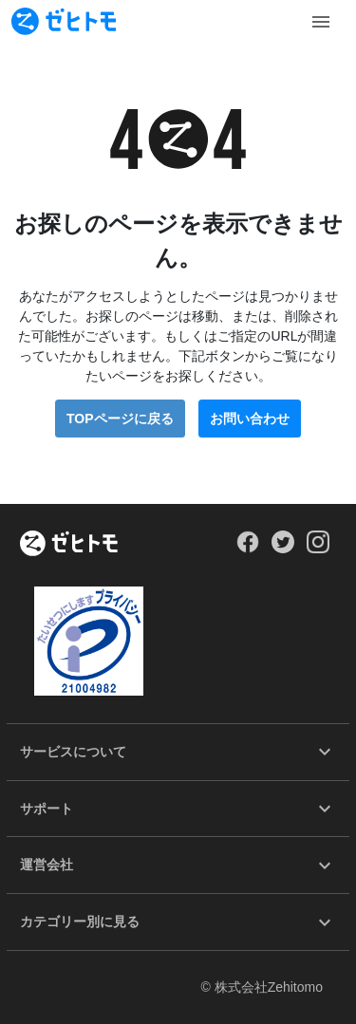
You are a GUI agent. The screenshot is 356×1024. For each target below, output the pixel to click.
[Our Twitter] (282, 548)
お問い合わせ (250, 418)
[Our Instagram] (318, 548)
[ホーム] (69, 545)
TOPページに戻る (120, 418)
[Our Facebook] (247, 548)
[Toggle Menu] (321, 21)
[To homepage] (63, 21)
